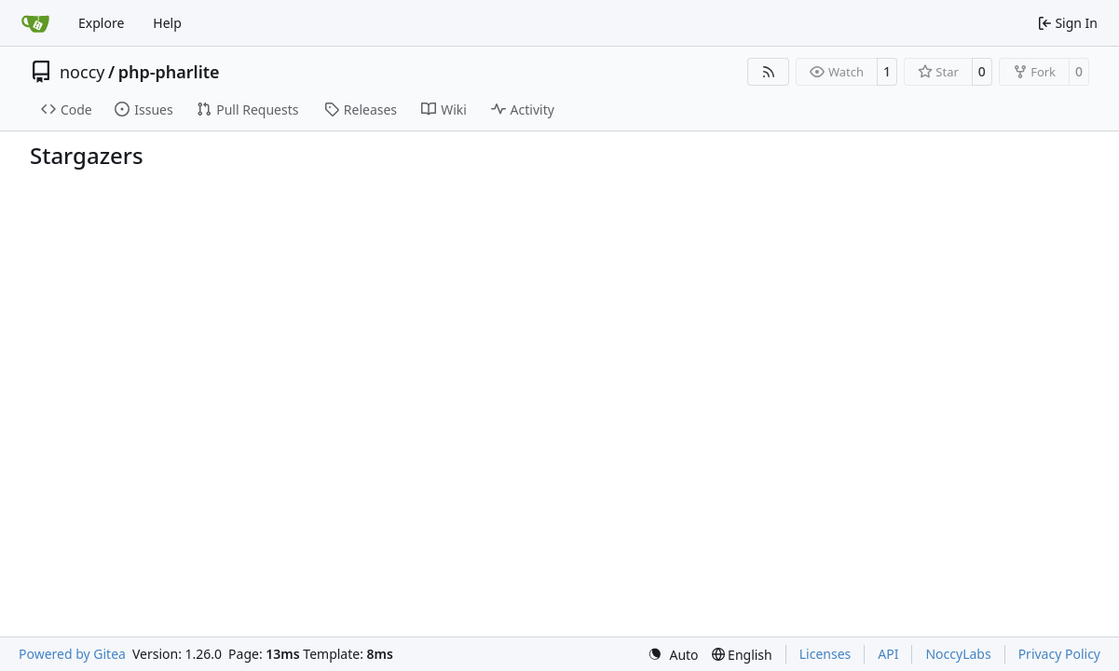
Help (167, 23)
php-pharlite (169, 71)
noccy (82, 71)
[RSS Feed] (768, 72)
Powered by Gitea (72, 654)
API (888, 654)
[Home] (35, 23)
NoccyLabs (957, 654)
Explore (101, 23)
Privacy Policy (1059, 654)
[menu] (673, 655)
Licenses (825, 654)
